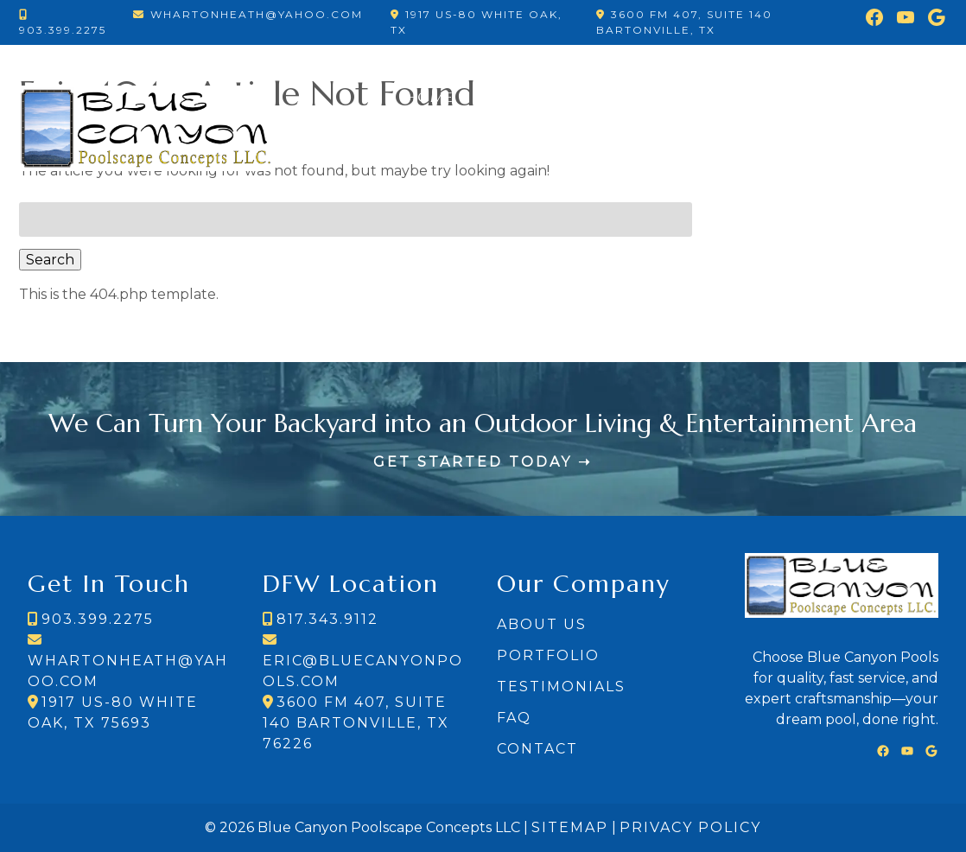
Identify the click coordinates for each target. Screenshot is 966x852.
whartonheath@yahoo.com (256, 14)
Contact (897, 166)
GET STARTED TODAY (472, 462)
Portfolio (519, 96)
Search (50, 259)
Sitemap (569, 827)
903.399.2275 (62, 29)
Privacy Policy (690, 827)
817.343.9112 (327, 619)
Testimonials (717, 96)
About (611, 96)
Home (430, 96)
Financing (840, 96)
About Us (542, 624)
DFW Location (775, 166)
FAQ (921, 96)
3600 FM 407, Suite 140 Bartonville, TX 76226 (356, 723)
